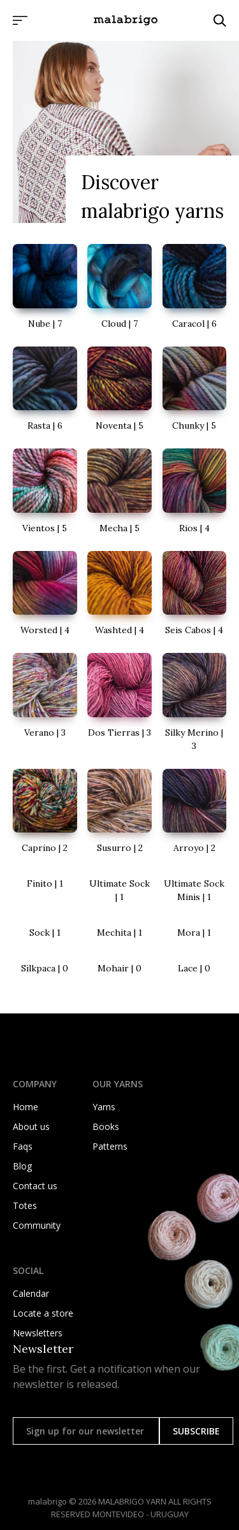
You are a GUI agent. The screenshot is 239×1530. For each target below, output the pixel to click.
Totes (25, 1205)
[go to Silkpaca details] (45, 968)
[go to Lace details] (195, 968)
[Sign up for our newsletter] (86, 1431)
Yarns (103, 1107)
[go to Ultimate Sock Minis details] (195, 890)
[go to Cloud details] (119, 287)
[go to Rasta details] (45, 390)
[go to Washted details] (119, 594)
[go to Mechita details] (119, 933)
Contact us (35, 1186)
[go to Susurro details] (119, 812)
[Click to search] (220, 20)
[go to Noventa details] (119, 390)
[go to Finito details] (45, 883)
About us (31, 1126)
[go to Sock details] (45, 933)
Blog (22, 1166)
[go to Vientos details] (45, 491)
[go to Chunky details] (195, 390)
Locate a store (43, 1313)
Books (105, 1126)
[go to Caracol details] (195, 287)
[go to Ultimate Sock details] (119, 890)
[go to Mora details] (195, 933)
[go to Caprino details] (45, 812)
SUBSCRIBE (196, 1431)
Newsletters (37, 1333)
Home (25, 1107)
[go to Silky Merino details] (195, 703)
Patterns (109, 1146)
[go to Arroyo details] (195, 812)
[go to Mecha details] (119, 491)
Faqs (23, 1146)
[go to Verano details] (45, 696)
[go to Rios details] (195, 491)
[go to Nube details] (45, 287)
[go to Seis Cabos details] (195, 594)
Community (37, 1225)
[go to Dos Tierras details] (119, 696)
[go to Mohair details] (119, 968)
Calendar (31, 1293)
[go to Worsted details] (45, 594)
